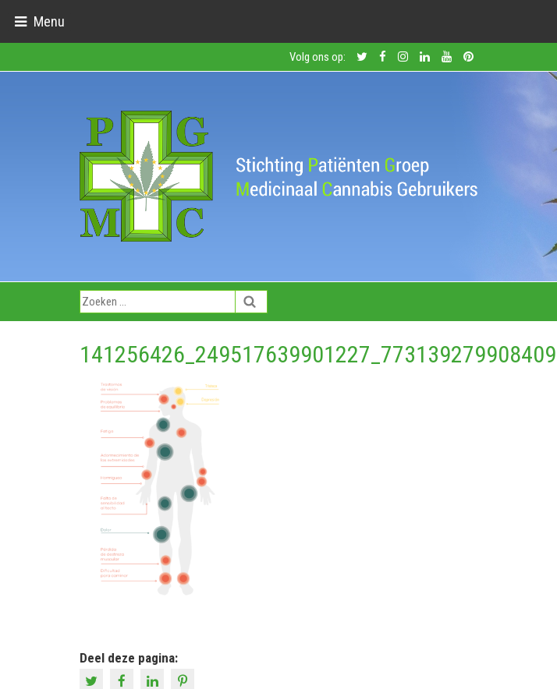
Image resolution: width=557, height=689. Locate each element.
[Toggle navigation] (39, 21)
